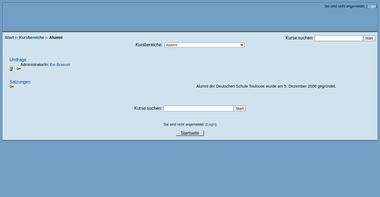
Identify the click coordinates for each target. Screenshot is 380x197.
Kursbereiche (31, 37)
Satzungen (20, 82)
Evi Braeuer (60, 64)
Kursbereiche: (149, 44)
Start (9, 37)
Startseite (190, 133)
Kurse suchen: (300, 38)
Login (371, 6)
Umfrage (18, 59)
